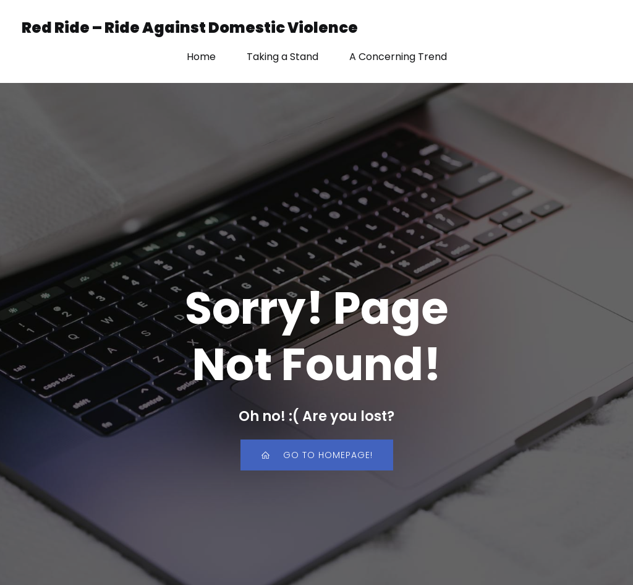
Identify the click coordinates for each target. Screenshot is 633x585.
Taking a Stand (282, 57)
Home (201, 57)
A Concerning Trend (398, 57)
